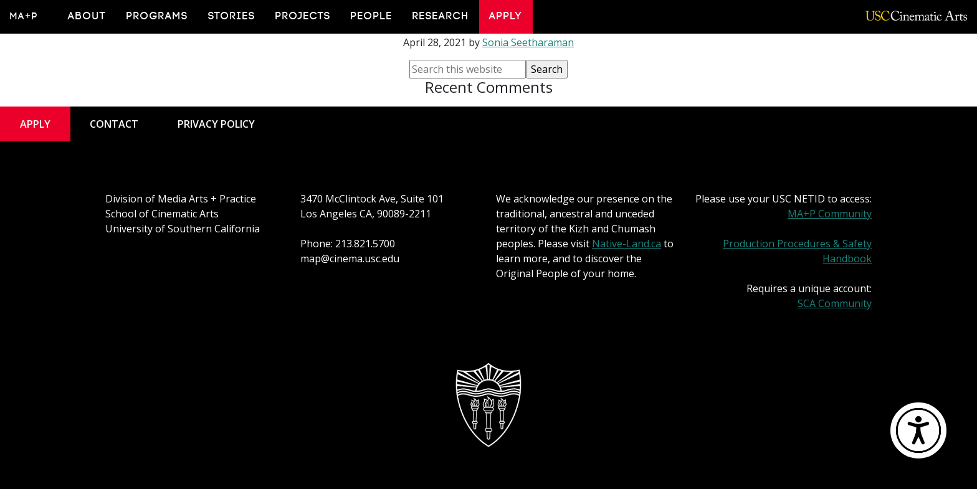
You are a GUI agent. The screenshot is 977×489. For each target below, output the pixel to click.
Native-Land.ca (626, 243)
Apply (506, 16)
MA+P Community (830, 214)
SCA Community (835, 303)
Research (440, 16)
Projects (303, 16)
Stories (231, 16)
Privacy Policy (216, 124)
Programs (157, 16)
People (372, 16)
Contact (114, 124)
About (87, 16)
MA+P (24, 16)
